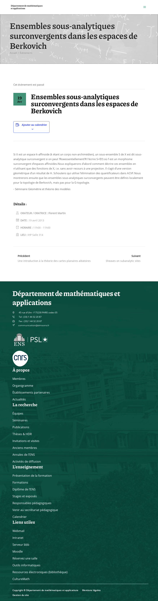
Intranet (17, 538)
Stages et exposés (24, 496)
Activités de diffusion (26, 461)
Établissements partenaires (31, 392)
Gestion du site (20, 595)
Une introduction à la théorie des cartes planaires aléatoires (54, 261)
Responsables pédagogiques (31, 503)
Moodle (17, 551)
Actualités (19, 399)
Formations (20, 482)
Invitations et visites (25, 441)
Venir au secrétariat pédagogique (35, 510)
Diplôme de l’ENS (24, 489)
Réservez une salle (24, 558)
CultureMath (21, 579)
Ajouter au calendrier (34, 124)
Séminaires (20, 420)
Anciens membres (24, 448)
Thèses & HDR (22, 434)
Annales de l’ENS (23, 455)
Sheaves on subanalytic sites (123, 261)
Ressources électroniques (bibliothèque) (40, 572)
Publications (20, 427)
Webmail (18, 531)
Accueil (13, 52)
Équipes (17, 413)
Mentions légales (91, 590)
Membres (18, 379)
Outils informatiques (26, 565)
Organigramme (22, 386)
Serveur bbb (20, 545)
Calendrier (19, 517)
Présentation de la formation (32, 476)
